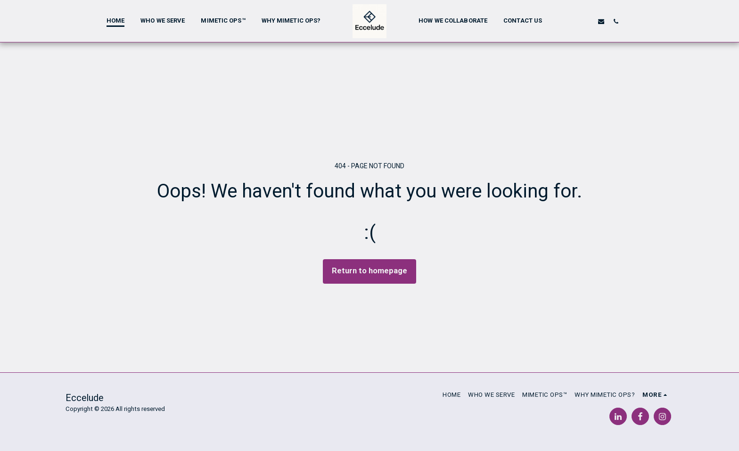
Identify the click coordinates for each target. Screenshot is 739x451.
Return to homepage (369, 270)
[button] (572, 21)
